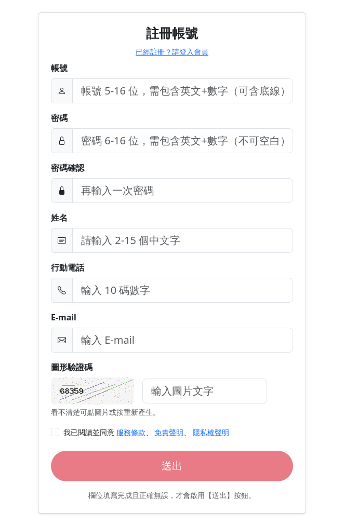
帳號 (59, 68)
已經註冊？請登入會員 (172, 52)
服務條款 (130, 432)
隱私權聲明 (211, 432)
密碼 (59, 118)
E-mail (63, 317)
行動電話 (67, 267)
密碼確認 (67, 167)
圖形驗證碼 (71, 367)
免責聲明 (168, 432)
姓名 (59, 217)
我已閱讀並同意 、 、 (146, 432)
